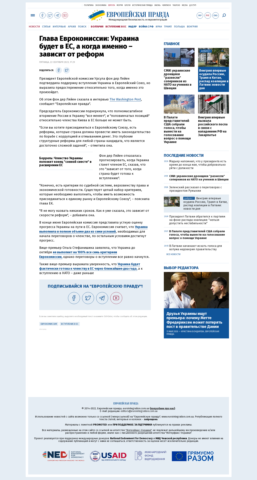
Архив (72, 26)
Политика (89, 5)
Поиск (82, 26)
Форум (120, 5)
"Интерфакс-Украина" (139, 430)
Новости (34, 26)
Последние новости (184, 155)
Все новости (173, 254)
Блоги (127, 5)
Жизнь (157, 5)
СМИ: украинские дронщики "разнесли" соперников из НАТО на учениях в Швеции (178, 79)
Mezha (185, 5)
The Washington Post (125, 99)
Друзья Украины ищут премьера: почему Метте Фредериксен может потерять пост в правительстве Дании (194, 320)
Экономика (100, 5)
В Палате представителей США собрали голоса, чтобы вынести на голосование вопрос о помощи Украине (177, 130)
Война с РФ (146, 26)
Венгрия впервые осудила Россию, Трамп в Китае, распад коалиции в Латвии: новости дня (213, 79)
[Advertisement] (95, 355)
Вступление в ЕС (115, 26)
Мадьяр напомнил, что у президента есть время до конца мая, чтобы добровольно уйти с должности (197, 165)
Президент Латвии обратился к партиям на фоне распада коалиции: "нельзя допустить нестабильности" (197, 220)
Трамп (168, 26)
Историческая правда (142, 5)
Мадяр (132, 26)
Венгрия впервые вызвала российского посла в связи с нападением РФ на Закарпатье (213, 126)
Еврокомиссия (49, 324)
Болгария (97, 26)
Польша (179, 26)
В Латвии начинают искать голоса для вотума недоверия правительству (195, 247)
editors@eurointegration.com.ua (139, 411)
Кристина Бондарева (192, 331)
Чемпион (166, 5)
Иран (159, 26)
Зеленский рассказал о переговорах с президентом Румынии (195, 189)
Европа (111, 5)
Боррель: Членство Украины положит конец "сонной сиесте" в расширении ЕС (65, 161)
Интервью (59, 26)
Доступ (192, 5)
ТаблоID (176, 5)
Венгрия (192, 26)
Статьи (46, 26)
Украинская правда (70, 5)
